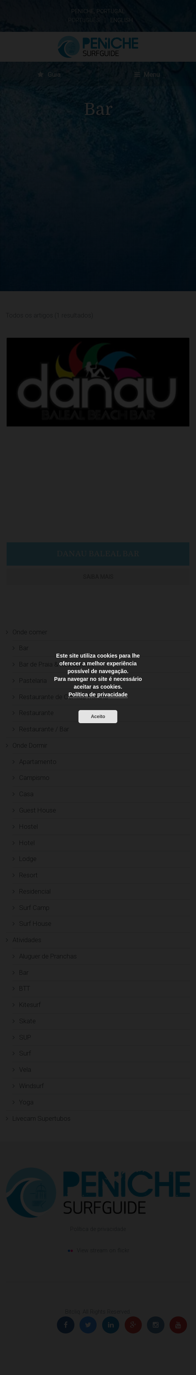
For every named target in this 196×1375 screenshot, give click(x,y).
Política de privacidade (98, 694)
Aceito (98, 716)
